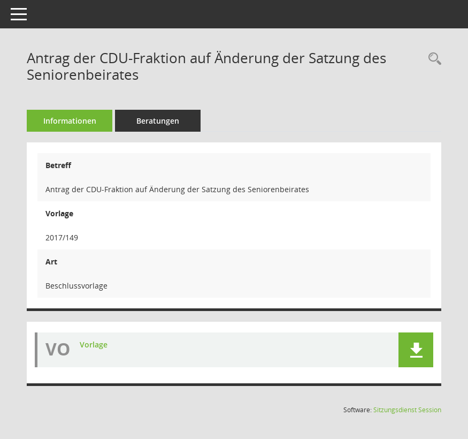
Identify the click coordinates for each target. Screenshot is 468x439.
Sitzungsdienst (407, 409)
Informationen (69, 121)
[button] (415, 349)
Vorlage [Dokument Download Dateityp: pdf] (94, 344)
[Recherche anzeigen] (432, 59)
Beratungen (157, 121)
